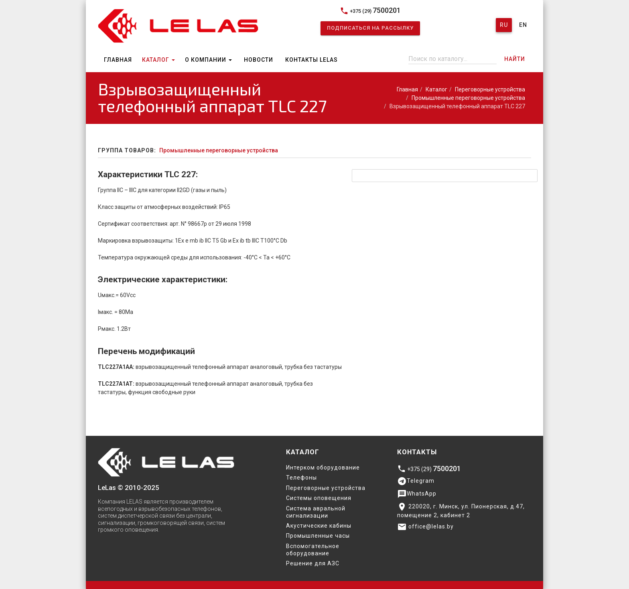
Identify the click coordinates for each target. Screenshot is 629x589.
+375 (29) (370, 10)
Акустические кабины (318, 525)
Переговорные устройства (490, 89)
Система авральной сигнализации (315, 512)
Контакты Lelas (311, 60)
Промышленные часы (318, 535)
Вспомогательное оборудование (312, 550)
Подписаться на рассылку (370, 28)
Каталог (158, 60)
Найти (514, 59)
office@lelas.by (425, 527)
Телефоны (301, 477)
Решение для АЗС (312, 563)
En (523, 25)
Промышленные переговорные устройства (468, 98)
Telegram (415, 481)
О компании (208, 60)
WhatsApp (416, 494)
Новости (258, 60)
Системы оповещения (318, 498)
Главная (118, 60)
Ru (504, 25)
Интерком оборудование (323, 467)
